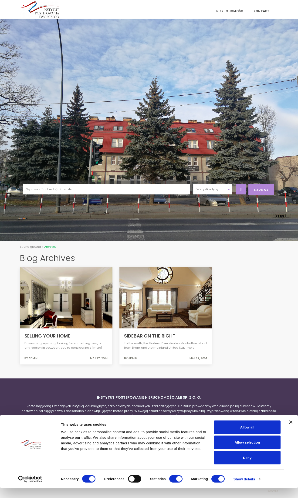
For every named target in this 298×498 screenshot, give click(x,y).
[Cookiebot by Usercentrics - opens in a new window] (30, 488)
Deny (247, 467)
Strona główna (30, 247)
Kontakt (261, 11)
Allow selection (247, 452)
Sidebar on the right (149, 336)
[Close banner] (290, 432)
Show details (244, 489)
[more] (97, 348)
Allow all (247, 437)
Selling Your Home (47, 336)
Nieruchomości (230, 11)
